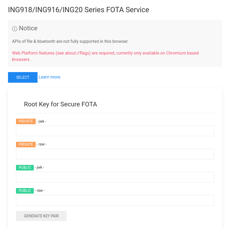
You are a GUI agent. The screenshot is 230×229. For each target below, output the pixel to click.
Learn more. (50, 77)
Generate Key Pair (41, 216)
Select (22, 77)
